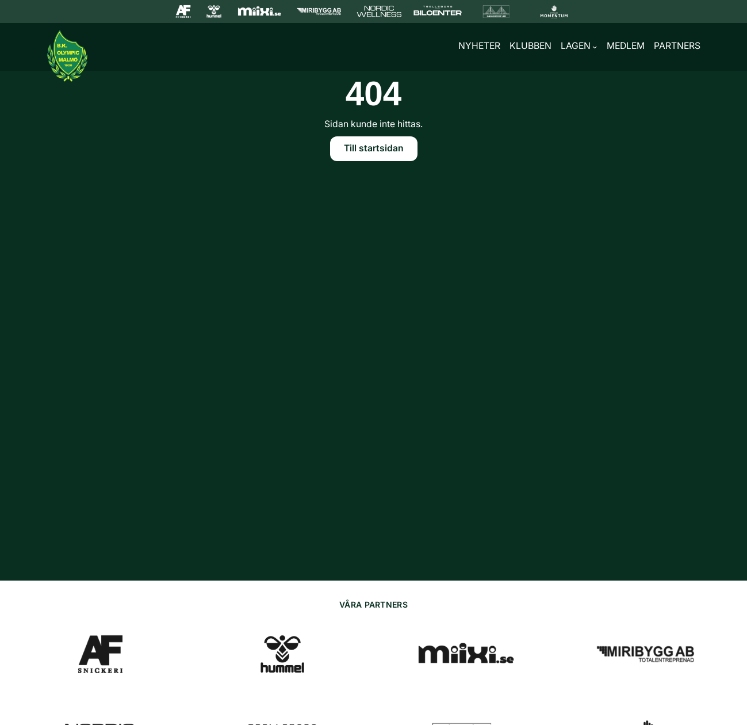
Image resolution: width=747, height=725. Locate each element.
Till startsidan (374, 148)
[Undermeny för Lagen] (594, 47)
